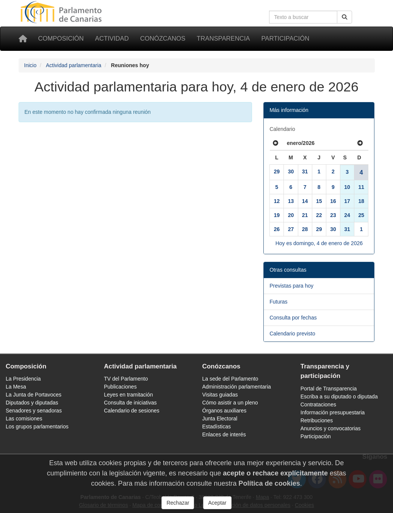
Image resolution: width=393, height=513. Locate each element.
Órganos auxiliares (224, 411)
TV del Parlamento (126, 379)
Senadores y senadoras (34, 411)
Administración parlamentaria (236, 387)
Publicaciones (120, 387)
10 (347, 187)
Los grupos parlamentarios (37, 426)
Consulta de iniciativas (130, 403)
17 (347, 201)
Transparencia (223, 38)
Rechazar (177, 503)
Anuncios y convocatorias (331, 428)
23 (333, 215)
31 (305, 171)
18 (362, 201)
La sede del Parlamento (230, 379)
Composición (61, 38)
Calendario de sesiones (131, 411)
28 (305, 229)
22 (319, 215)
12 (277, 201)
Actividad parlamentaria (73, 65)
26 (277, 229)
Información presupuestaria (333, 412)
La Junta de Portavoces (33, 395)
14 (305, 201)
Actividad (112, 38)
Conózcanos (162, 38)
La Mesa (16, 387)
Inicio (30, 65)
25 (362, 215)
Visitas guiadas (220, 395)
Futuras (278, 302)
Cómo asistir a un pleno (230, 403)
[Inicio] (23, 38)
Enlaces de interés (224, 434)
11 (362, 187)
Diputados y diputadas (32, 403)
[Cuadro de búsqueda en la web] (303, 17)
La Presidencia (23, 379)
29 (277, 171)
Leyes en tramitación (128, 395)
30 (291, 171)
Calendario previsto (292, 333)
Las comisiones (24, 418)
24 (347, 215)
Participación (285, 38)
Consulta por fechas (293, 318)
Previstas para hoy (291, 286)
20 (291, 215)
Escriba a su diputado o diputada (339, 396)
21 (305, 215)
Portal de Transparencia (329, 389)
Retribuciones (317, 420)
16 (333, 201)
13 (291, 201)
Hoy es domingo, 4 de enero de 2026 (319, 243)
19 (277, 215)
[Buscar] (344, 17)
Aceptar (217, 503)
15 (319, 201)
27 (291, 229)
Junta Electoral (220, 418)
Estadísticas (216, 426)
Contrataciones (318, 404)
